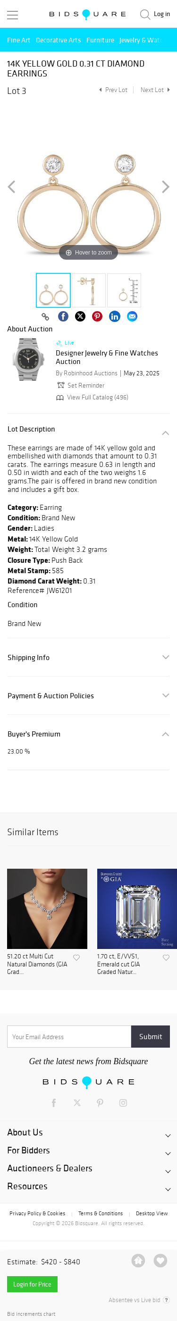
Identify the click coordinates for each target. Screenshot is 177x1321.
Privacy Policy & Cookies (37, 1213)
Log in (162, 13)
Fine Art (19, 39)
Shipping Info (29, 657)
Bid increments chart (31, 1314)
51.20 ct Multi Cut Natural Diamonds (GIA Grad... (37, 964)
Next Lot (155, 90)
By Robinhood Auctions (87, 373)
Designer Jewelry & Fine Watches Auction (107, 357)
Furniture (100, 39)
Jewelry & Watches (146, 39)
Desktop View (152, 1213)
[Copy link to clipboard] (45, 317)
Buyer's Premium (34, 733)
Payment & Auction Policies (51, 695)
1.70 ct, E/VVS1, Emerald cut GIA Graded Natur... (118, 964)
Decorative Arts (58, 39)
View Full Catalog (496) (91, 397)
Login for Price (32, 1284)
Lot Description (31, 428)
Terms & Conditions (100, 1213)
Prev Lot (112, 90)
